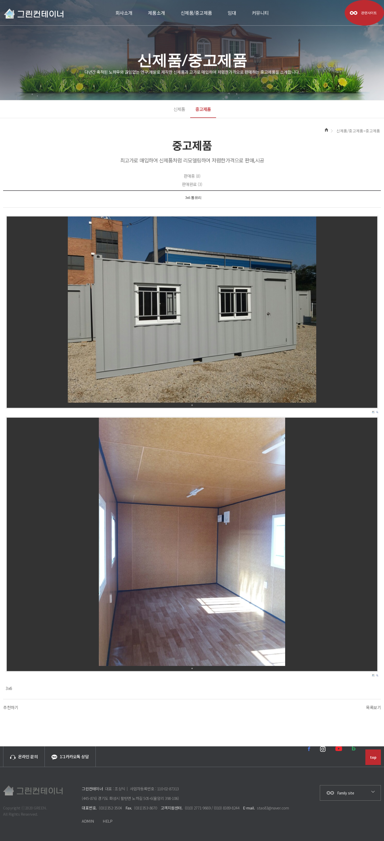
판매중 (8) (192, 176)
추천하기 (10, 707)
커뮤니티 (260, 12)
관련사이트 (369, 12)
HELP (107, 821)
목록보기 (373, 707)
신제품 (179, 109)
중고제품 (203, 109)
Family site (345, 793)
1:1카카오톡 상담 (70, 756)
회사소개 (123, 12)
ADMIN (88, 821)
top (373, 757)
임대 (232, 12)
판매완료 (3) (192, 184)
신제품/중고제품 (196, 12)
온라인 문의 (24, 756)
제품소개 (156, 12)
